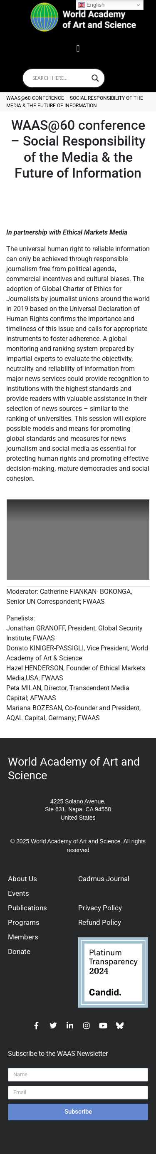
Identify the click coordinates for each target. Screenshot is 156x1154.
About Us (22, 879)
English (91, 5)
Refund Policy (99, 922)
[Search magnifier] (95, 78)
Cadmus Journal (103, 879)
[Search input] (59, 78)
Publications (27, 908)
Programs (24, 922)
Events (18, 893)
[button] (78, 49)
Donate (19, 951)
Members (23, 937)
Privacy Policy (100, 908)
